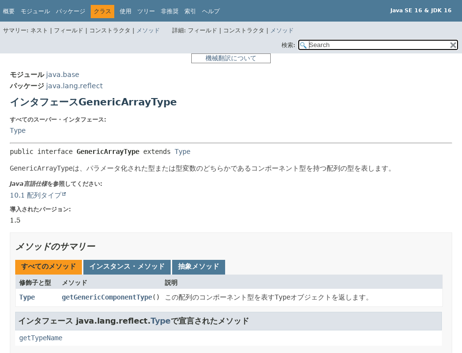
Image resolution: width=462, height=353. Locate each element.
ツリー (146, 11)
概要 (9, 11)
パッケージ (70, 11)
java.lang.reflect (74, 86)
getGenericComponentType (107, 297)
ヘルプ (211, 11)
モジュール (35, 11)
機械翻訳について (231, 58)
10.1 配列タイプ (35, 195)
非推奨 (170, 11)
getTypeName (40, 338)
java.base (62, 74)
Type (18, 130)
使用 (125, 11)
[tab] (48, 267)
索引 (190, 11)
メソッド (148, 30)
